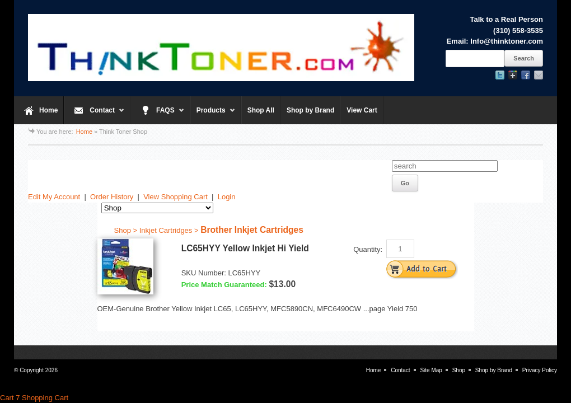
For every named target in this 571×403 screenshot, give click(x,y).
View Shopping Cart (175, 197)
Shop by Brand (310, 110)
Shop (458, 370)
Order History (111, 197)
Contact (94, 115)
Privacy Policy (539, 370)
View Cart (362, 110)
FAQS (157, 115)
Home (48, 110)
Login (227, 197)
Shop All (260, 110)
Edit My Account (54, 197)
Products (213, 115)
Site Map (431, 370)
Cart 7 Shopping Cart (34, 397)
